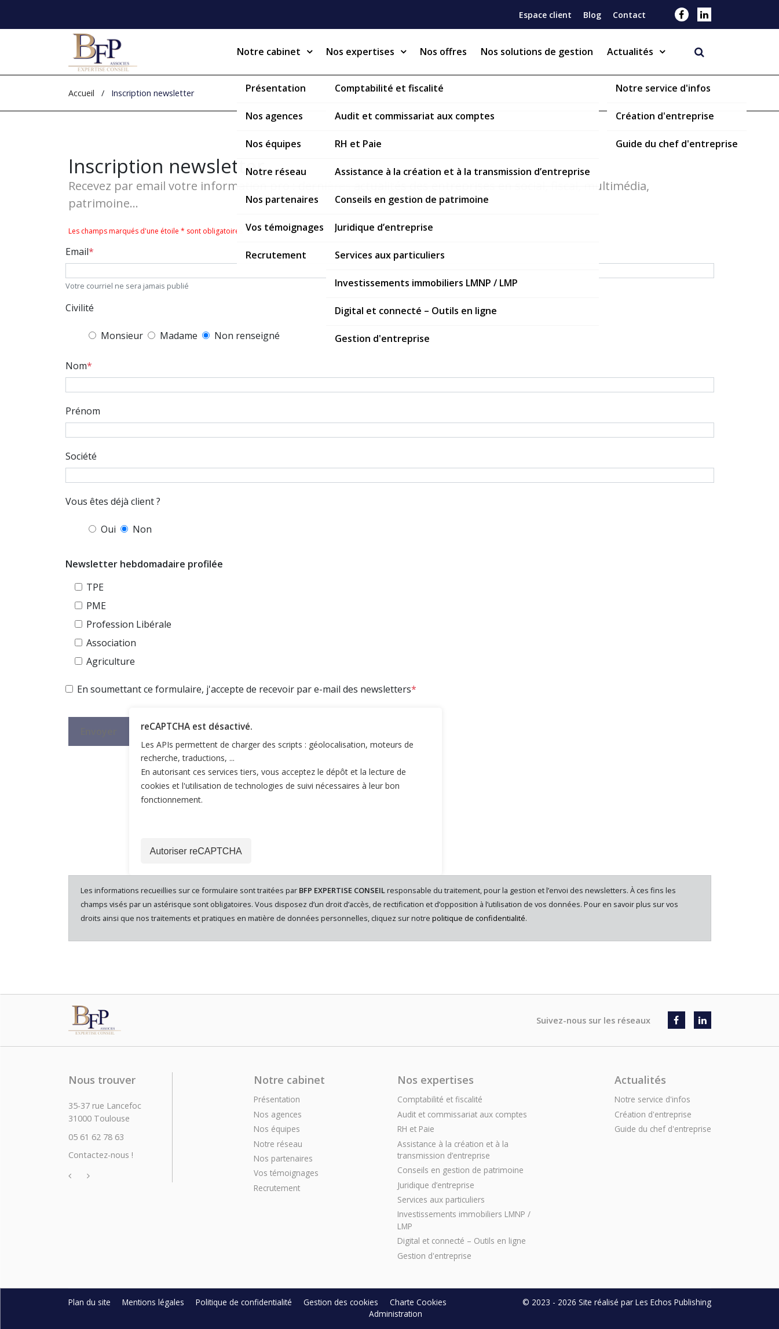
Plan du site (89, 1302)
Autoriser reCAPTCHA (196, 851)
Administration (395, 1313)
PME (96, 605)
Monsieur (122, 335)
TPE (95, 587)
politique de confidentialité (478, 918)
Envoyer (99, 731)
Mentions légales (153, 1302)
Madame (179, 335)
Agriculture (110, 661)
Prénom (82, 411)
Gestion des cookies (340, 1302)
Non (142, 529)
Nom (76, 365)
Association (111, 642)
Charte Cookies (418, 1302)
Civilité (79, 307)
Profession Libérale (128, 624)
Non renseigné (247, 335)
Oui (108, 529)
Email (77, 251)
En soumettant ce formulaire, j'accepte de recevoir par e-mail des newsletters (244, 689)
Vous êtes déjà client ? (112, 501)
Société (81, 456)
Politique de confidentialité (244, 1302)
